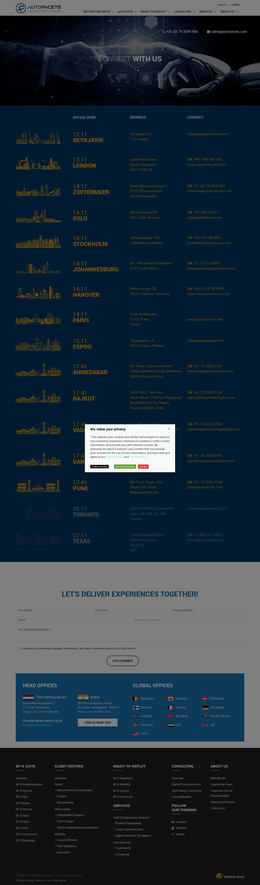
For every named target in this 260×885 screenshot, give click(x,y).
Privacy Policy (115, 457)
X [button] (169, 428)
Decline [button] (143, 466)
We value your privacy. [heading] (108, 429)
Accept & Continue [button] (125, 466)
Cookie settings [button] (99, 466)
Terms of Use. (138, 457)
